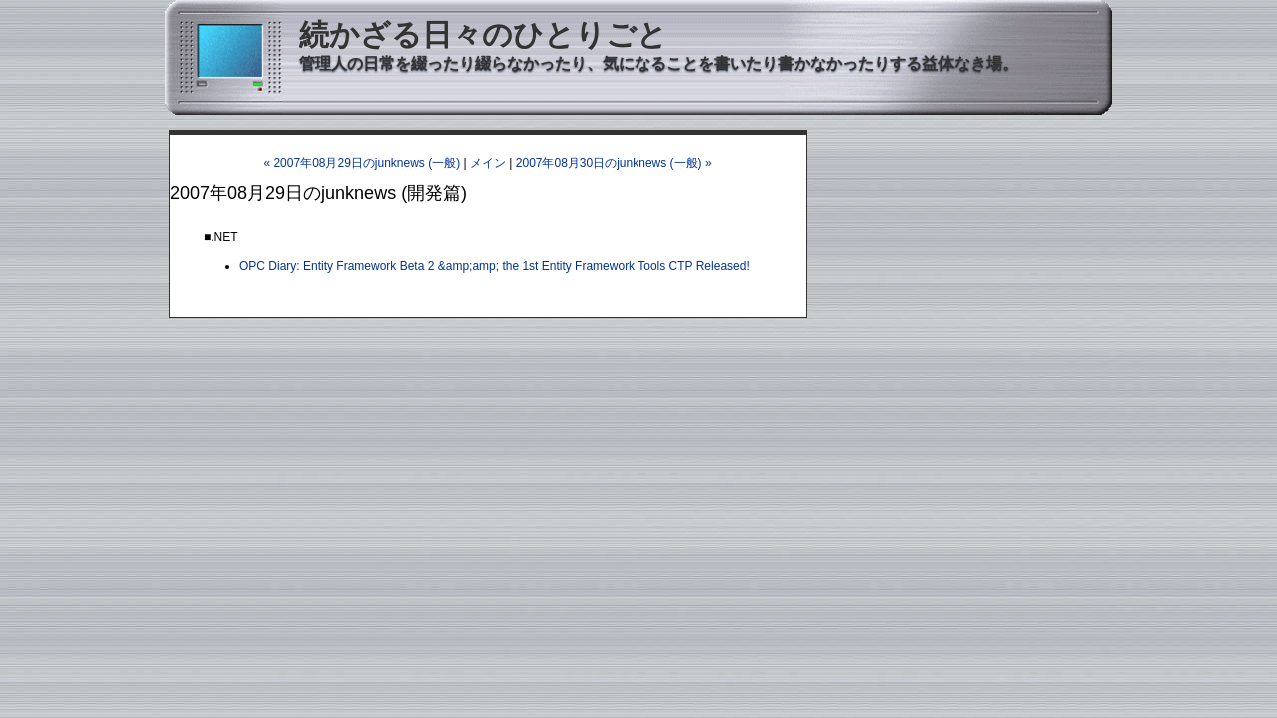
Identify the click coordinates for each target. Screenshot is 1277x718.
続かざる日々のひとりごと (483, 34)
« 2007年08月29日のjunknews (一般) (361, 163)
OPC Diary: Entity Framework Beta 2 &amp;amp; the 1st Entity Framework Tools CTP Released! (494, 266)
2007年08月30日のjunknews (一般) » (614, 163)
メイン (488, 163)
